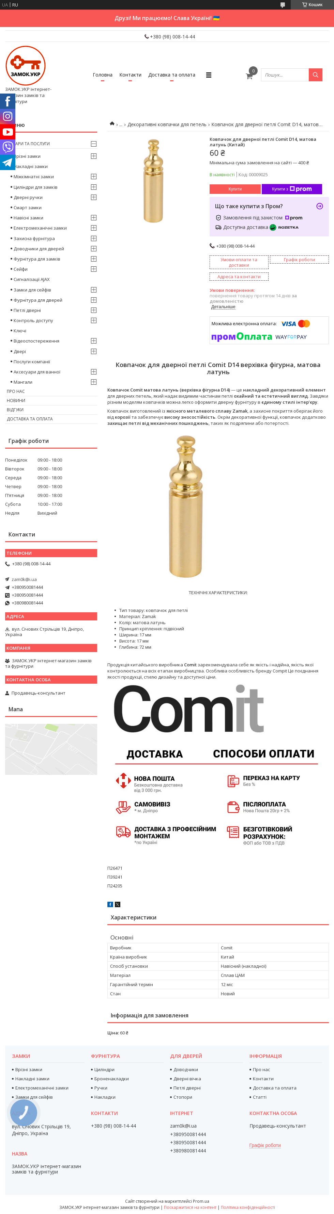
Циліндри (104, 1069)
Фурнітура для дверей (38, 300)
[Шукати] (315, 74)
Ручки (100, 1088)
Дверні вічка (187, 1079)
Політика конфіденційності (248, 1207)
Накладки (105, 1097)
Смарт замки (28, 207)
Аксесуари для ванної (37, 372)
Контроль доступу (33, 320)
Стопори (182, 1097)
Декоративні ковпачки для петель (167, 124)
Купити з (292, 189)
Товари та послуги (28, 144)
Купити (235, 189)
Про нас (16, 391)
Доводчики (185, 1069)
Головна (102, 74)
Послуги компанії (32, 362)
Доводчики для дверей (39, 249)
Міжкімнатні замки (34, 176)
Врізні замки (27, 156)
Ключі (20, 331)
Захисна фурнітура (34, 238)
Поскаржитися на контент (190, 1207)
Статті (260, 1097)
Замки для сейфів (32, 290)
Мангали (23, 382)
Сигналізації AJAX (32, 279)
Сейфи (21, 269)
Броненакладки (111, 1079)
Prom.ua (201, 1201)
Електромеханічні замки (40, 228)
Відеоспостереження (36, 341)
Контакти (130, 74)
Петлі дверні (27, 310)
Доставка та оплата (171, 74)
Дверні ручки (28, 197)
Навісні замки (28, 218)
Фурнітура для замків (37, 259)
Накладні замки (31, 166)
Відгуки (15, 410)
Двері (20, 351)
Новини (16, 400)
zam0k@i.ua (24, 579)
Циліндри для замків (36, 187)
